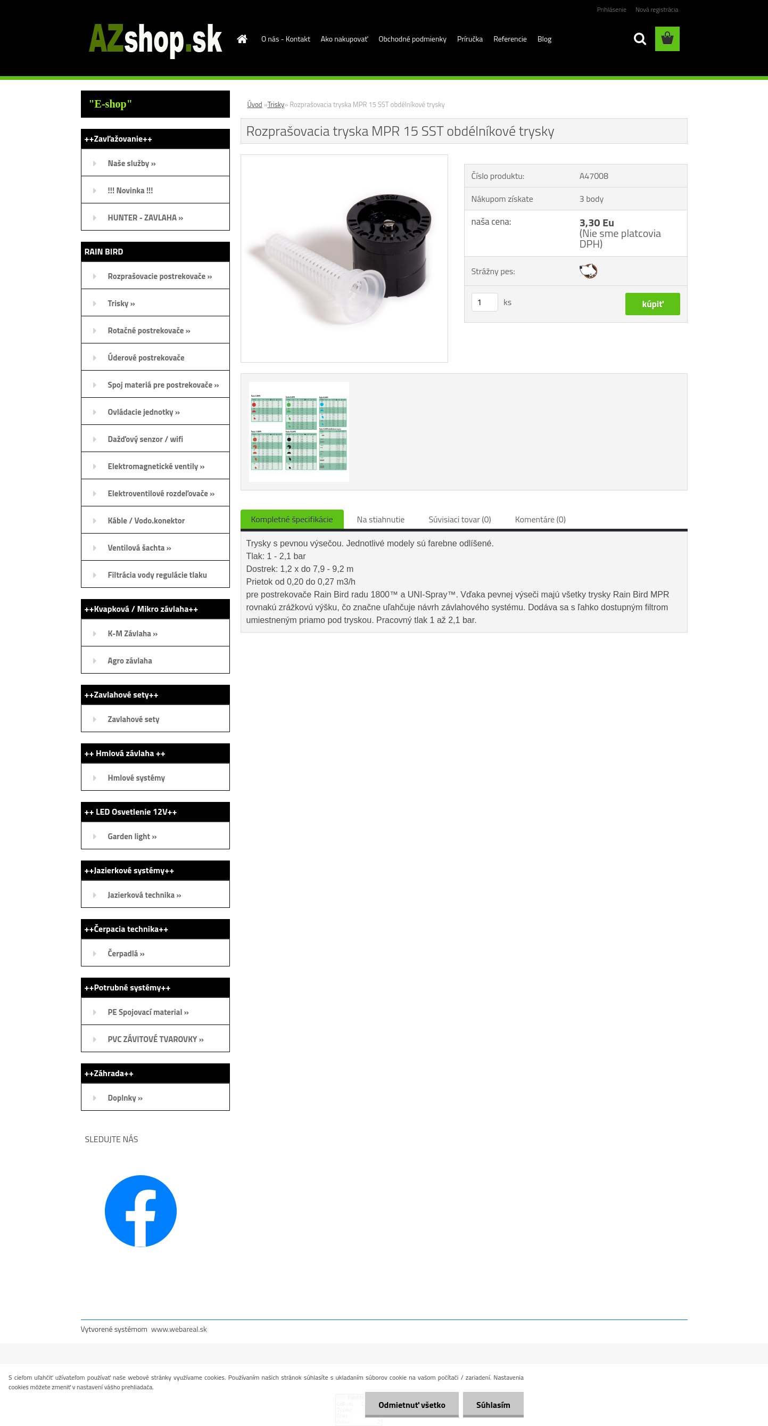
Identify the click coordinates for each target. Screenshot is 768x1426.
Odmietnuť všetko (411, 1404)
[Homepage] (241, 39)
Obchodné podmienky (412, 38)
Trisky (276, 104)
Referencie (510, 38)
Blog (544, 38)
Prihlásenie (611, 9)
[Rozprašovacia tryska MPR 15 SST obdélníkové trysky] (344, 159)
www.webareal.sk (179, 1328)
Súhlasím (493, 1404)
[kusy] (485, 302)
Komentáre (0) (540, 519)
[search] (639, 39)
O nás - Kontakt (285, 38)
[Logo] (154, 39)
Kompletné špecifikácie (292, 519)
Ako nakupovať (344, 38)
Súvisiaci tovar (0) (459, 519)
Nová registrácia (657, 9)
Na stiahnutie (381, 519)
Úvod (254, 104)
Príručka (470, 38)
